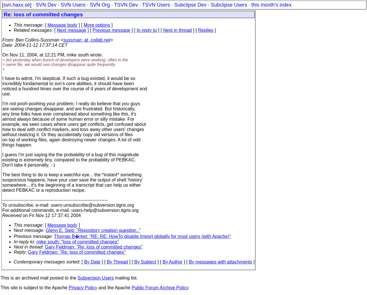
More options (97, 25)
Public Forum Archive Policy (160, 287)
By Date (92, 261)
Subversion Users (96, 278)
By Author (172, 261)
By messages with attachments (220, 261)
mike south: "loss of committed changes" (77, 241)
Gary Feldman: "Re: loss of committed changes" (93, 247)
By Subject (145, 261)
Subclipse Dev (190, 5)
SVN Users (72, 5)
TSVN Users (156, 5)
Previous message (111, 30)
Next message (71, 30)
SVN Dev (46, 5)
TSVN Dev (126, 5)
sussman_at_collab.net (86, 40)
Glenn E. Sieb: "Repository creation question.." (93, 230)
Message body (62, 25)
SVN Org (100, 5)
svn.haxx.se (16, 5)
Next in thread (177, 30)
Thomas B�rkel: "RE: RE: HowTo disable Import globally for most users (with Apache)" (142, 236)
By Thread (117, 261)
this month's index (271, 5)
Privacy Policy (83, 287)
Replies (205, 30)
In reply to (147, 30)
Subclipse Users (229, 5)
